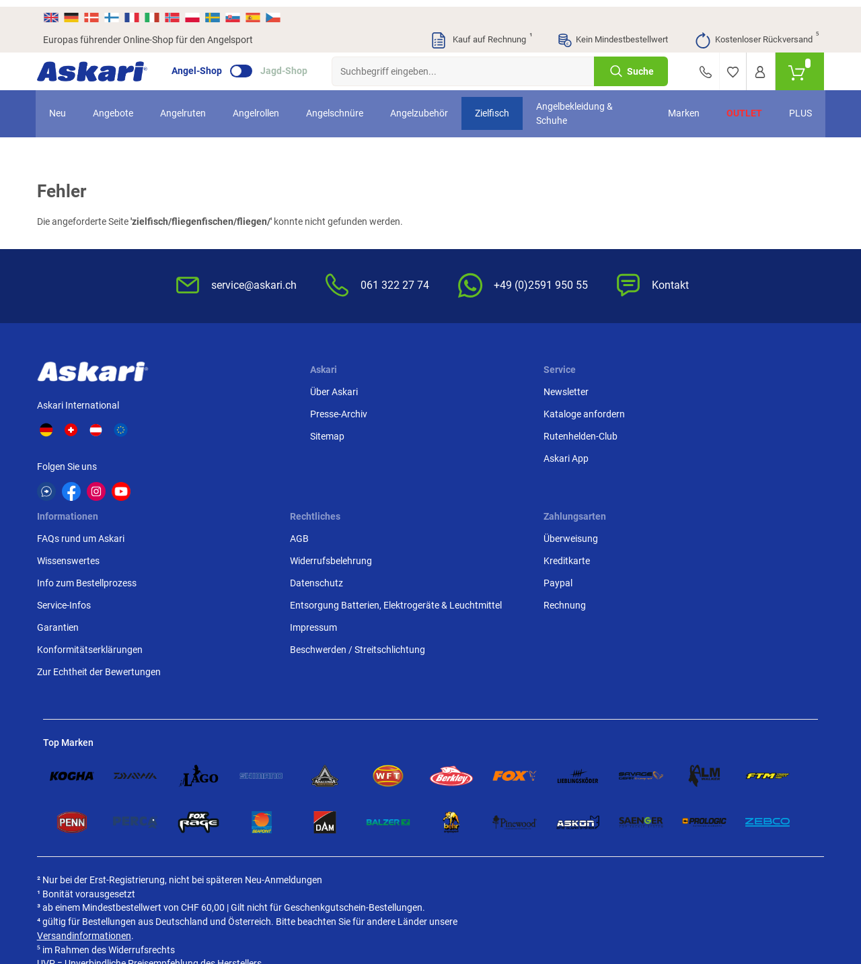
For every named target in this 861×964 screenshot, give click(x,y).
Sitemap (215, 433)
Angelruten (190, 107)
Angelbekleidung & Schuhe (582, 106)
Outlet (737, 107)
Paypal (716, 433)
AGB (579, 389)
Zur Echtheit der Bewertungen (471, 529)
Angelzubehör (426, 107)
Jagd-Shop (289, 64)
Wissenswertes (470, 411)
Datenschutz (597, 433)
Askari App (329, 455)
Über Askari (222, 389)
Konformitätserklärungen (491, 500)
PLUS (793, 107)
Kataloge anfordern (347, 411)
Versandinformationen (152, 822)
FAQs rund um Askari (482, 389)
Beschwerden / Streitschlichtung (605, 535)
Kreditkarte (725, 411)
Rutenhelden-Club (344, 433)
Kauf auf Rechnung (480, 34)
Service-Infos (465, 455)
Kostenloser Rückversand (756, 34)
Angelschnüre (342, 107)
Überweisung (729, 389)
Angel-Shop (203, 64)
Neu (65, 107)
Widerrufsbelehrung (611, 411)
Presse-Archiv (227, 411)
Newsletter (329, 389)
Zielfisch (499, 107)
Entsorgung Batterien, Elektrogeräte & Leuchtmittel (616, 469)
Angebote (120, 107)
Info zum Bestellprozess (488, 433)
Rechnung (723, 455)
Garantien (459, 478)
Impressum (593, 506)
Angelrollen (263, 107)
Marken (676, 107)
